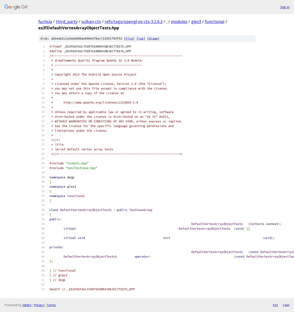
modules (179, 21)
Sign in (285, 7)
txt (275, 305)
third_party (67, 21)
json (286, 305)
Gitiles (26, 305)
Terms (51, 305)
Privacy (39, 305)
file (129, 38)
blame (153, 38)
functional (214, 21)
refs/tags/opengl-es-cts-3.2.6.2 (134, 21)
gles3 (196, 21)
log (140, 38)
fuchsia (45, 21)
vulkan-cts (91, 21)
